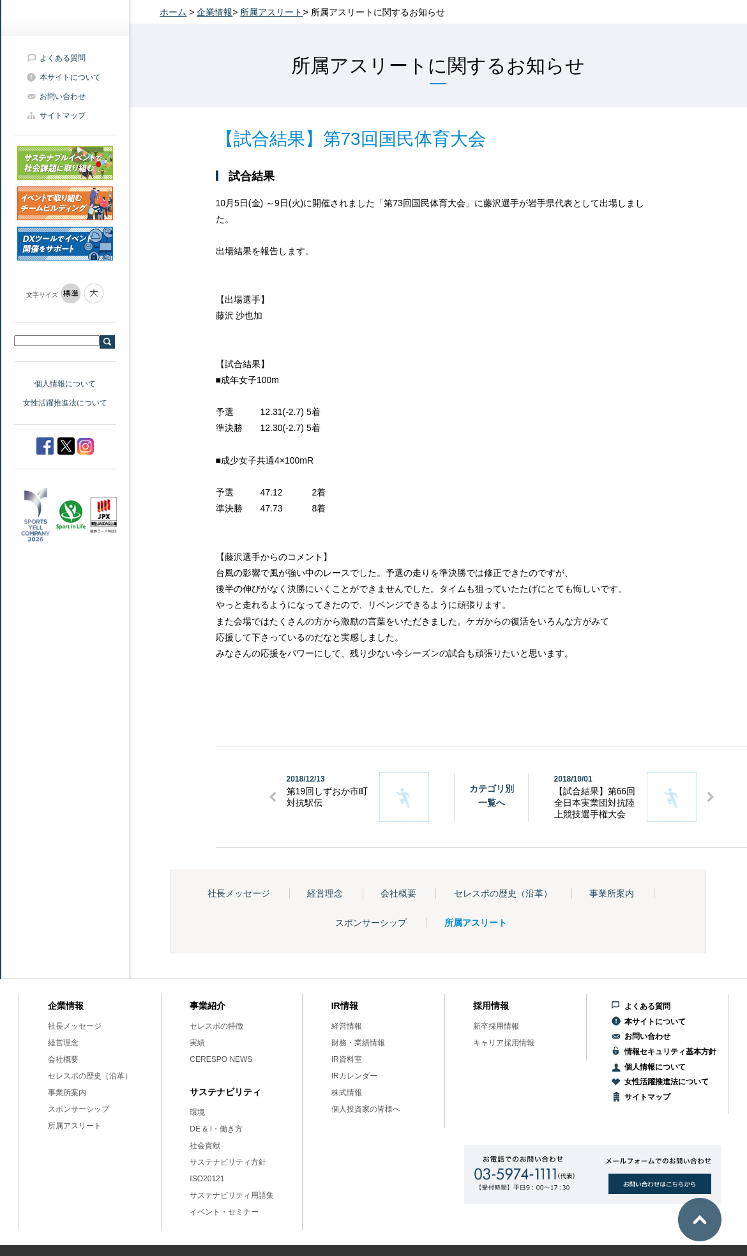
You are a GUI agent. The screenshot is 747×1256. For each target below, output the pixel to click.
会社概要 (398, 893)
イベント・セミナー (224, 1211)
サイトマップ (63, 115)
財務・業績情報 (358, 1042)
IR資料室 (346, 1059)
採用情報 (491, 1006)
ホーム (173, 12)
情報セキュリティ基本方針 (670, 1051)
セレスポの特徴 (216, 1026)
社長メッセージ (238, 893)
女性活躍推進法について (65, 402)
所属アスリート (271, 12)
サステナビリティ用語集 (232, 1195)
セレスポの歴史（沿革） (503, 893)
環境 (197, 1112)
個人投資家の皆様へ (365, 1109)
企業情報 (214, 12)
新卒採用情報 (496, 1026)
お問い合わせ (63, 96)
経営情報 (346, 1026)
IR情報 (344, 1006)
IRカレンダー (354, 1075)
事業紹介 (207, 1006)
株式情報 (346, 1092)
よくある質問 (63, 58)
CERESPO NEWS (221, 1059)
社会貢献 (205, 1145)
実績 (197, 1042)
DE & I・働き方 (216, 1128)
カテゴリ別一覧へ (491, 795)
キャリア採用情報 (503, 1042)
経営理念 (325, 893)
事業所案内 (611, 893)
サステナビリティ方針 (228, 1162)
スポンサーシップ (371, 923)
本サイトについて (70, 77)
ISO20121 (207, 1178)
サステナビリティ (225, 1092)
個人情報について (65, 383)
